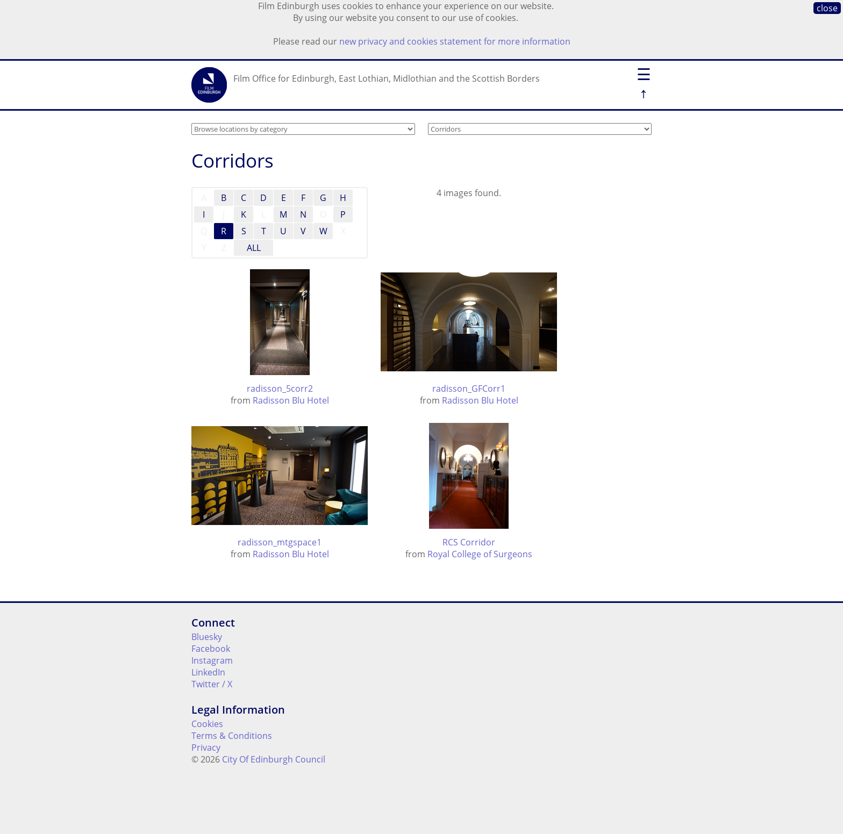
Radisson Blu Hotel (291, 400)
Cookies (207, 724)
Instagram (212, 660)
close (827, 8)
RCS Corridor (468, 542)
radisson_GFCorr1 (468, 388)
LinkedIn (208, 672)
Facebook (210, 649)
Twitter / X (211, 684)
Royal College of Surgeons (479, 554)
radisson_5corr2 (280, 388)
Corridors (232, 160)
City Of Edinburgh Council (273, 759)
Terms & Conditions (231, 736)
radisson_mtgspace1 (280, 542)
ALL (254, 248)
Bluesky (206, 637)
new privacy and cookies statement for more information (454, 41)
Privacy (205, 747)
